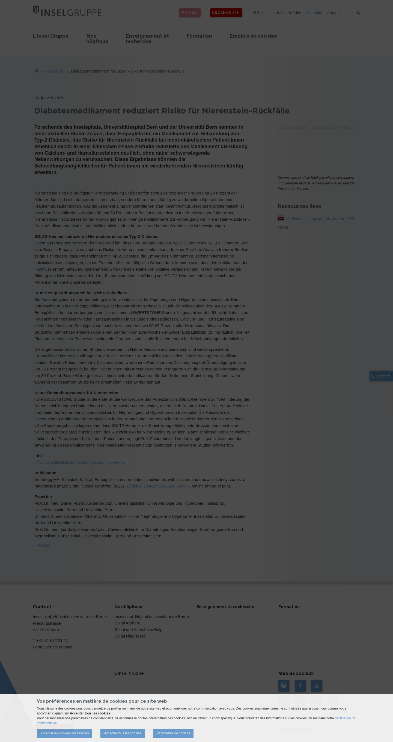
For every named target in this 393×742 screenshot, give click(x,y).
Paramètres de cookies (173, 733)
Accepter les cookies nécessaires (64, 733)
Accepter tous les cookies (122, 733)
